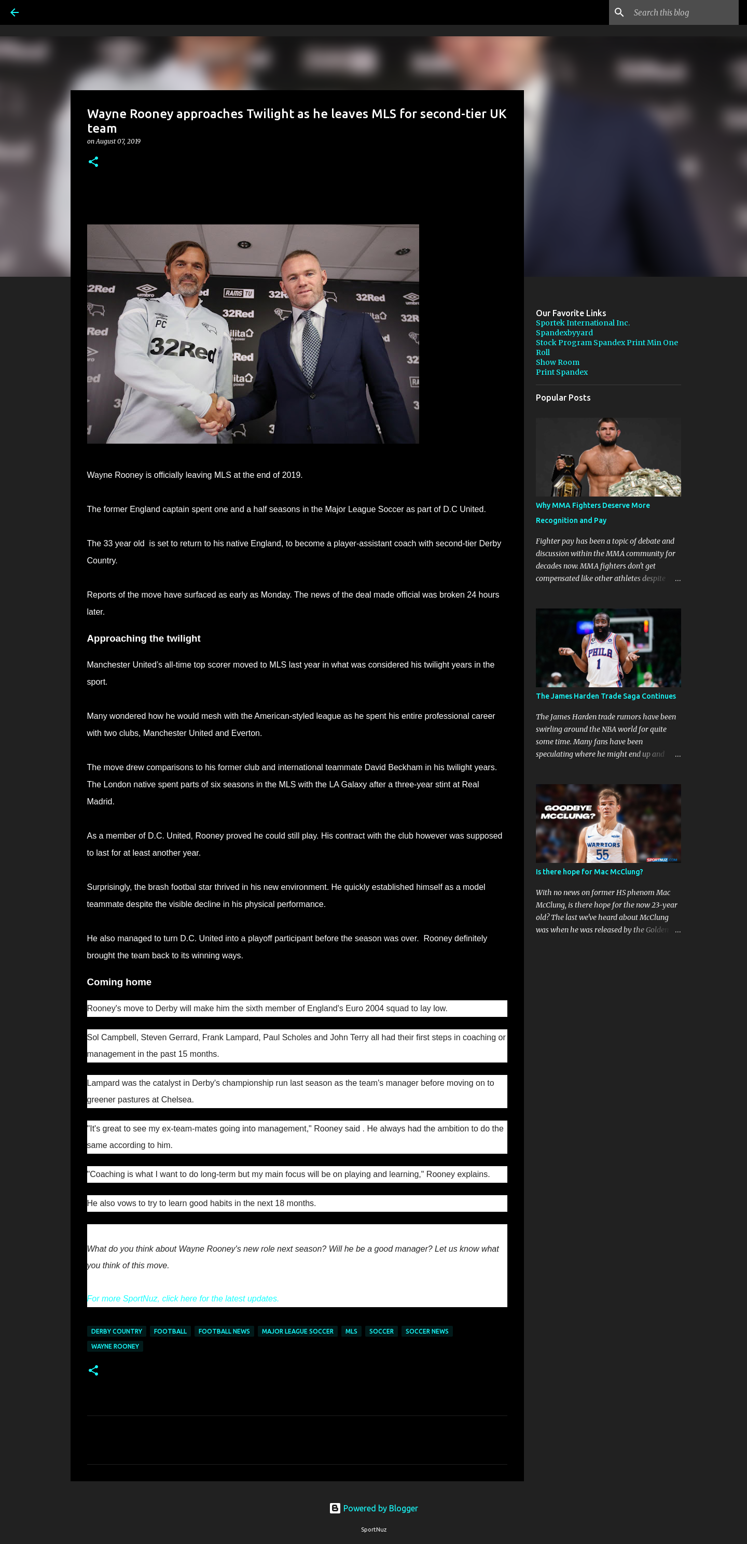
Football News (224, 1331)
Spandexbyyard (564, 332)
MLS (351, 1331)
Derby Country (116, 1331)
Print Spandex (562, 372)
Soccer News (427, 1331)
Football (170, 1331)
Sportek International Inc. (583, 323)
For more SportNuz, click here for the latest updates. (184, 1298)
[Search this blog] (684, 12)
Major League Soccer (298, 1331)
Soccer (381, 1331)
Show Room (557, 362)
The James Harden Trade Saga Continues (606, 696)
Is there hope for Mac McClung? (589, 872)
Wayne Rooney (115, 1346)
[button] (93, 162)
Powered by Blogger (373, 1508)
